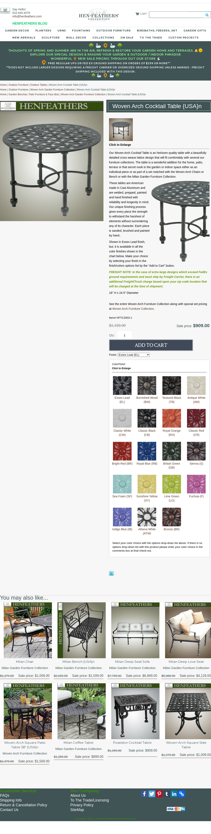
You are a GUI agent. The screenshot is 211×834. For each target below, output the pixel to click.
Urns (62, 30)
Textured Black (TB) (171, 398)
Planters (43, 30)
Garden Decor (17, 30)
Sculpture (51, 37)
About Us (78, 796)
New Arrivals (23, 37)
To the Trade (151, 37)
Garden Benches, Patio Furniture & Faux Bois (34, 94)
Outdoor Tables (38, 84)
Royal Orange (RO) (171, 430)
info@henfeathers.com (27, 16)
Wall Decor (76, 37)
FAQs (4, 796)
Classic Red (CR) (196, 430)
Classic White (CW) (122, 430)
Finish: (113, 354)
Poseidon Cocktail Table (132, 743)
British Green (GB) (171, 463)
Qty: (112, 335)
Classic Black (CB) (147, 430)
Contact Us (9, 810)
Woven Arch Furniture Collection (133, 308)
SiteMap (77, 810)
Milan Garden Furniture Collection (25, 668)
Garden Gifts (194, 30)
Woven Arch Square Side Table (186, 745)
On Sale (126, 37)
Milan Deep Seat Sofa (132, 662)
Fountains (81, 30)
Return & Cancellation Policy (23, 806)
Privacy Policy (82, 806)
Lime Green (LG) (171, 496)
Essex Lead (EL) (122, 398)
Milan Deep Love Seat (186, 662)
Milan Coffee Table (78, 743)
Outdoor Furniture (113, 30)
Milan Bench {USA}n (78, 662)
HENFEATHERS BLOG (29, 23)
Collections (103, 37)
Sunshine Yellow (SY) (146, 496)
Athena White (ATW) (147, 529)
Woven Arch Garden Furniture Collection (52, 89)
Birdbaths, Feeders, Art (157, 30)
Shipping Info (11, 801)
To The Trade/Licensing (89, 801)
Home (3, 84)
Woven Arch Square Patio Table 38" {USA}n (24, 745)
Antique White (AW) (196, 398)
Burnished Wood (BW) (147, 398)
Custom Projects (183, 37)
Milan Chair (25, 662)
